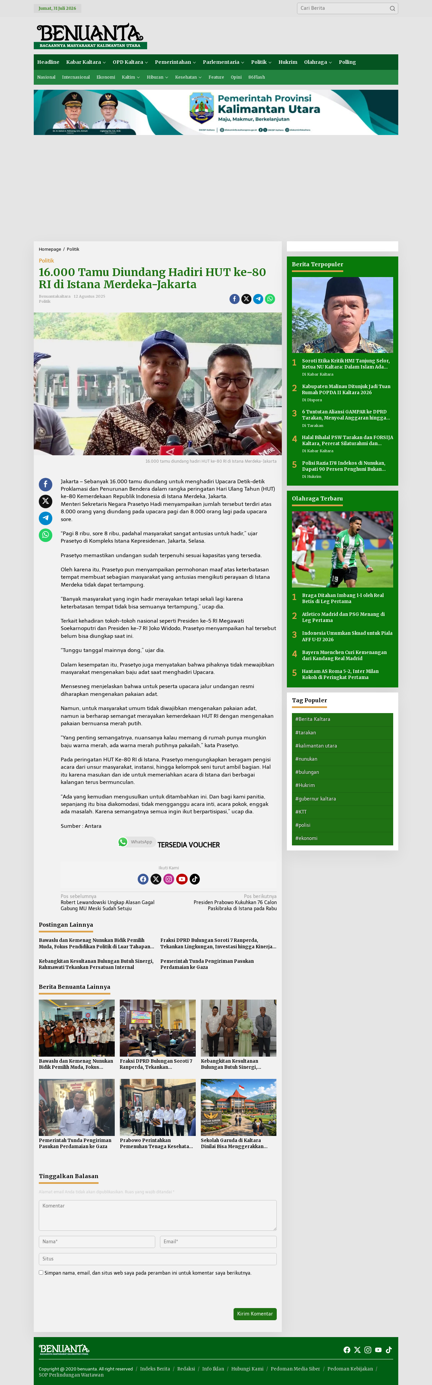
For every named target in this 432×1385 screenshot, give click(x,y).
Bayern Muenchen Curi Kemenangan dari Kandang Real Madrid (344, 655)
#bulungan (307, 772)
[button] (392, 8)
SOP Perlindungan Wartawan (71, 1375)
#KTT (300, 812)
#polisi (302, 825)
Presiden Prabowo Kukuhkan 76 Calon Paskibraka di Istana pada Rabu (224, 903)
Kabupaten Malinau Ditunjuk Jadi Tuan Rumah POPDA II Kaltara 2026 (346, 390)
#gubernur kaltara (315, 799)
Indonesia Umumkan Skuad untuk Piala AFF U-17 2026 (347, 636)
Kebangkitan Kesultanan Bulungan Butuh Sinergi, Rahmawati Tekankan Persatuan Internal (96, 964)
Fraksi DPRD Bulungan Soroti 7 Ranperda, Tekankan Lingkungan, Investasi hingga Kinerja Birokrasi (216, 944)
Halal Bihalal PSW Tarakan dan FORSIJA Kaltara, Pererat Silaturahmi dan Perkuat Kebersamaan (347, 441)
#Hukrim (305, 785)
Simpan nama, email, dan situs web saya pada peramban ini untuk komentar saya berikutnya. (148, 1273)
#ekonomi (306, 838)
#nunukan (306, 759)
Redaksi (186, 1369)
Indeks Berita (155, 1369)
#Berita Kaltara (312, 719)
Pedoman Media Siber (295, 1369)
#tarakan (305, 733)
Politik (46, 260)
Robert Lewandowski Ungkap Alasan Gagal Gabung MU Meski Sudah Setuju (112, 903)
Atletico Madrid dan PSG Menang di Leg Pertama (343, 617)
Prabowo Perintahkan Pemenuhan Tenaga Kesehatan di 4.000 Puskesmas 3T (156, 1144)
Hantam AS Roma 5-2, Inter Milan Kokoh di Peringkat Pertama (340, 674)
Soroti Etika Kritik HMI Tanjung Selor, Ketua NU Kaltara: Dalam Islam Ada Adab (346, 364)
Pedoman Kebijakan (350, 1369)
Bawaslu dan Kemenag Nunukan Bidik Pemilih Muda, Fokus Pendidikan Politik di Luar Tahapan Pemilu (94, 944)
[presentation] (85, 1293)
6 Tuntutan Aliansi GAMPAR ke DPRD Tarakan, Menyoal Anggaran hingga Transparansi (344, 415)
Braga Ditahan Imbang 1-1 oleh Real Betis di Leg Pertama (343, 598)
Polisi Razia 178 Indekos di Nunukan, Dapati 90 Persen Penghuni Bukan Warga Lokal (343, 466)
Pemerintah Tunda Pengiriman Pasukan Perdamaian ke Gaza (207, 964)
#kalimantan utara (316, 746)
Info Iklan (213, 1369)
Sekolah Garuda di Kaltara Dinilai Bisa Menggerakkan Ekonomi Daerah (232, 1144)
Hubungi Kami (247, 1369)
